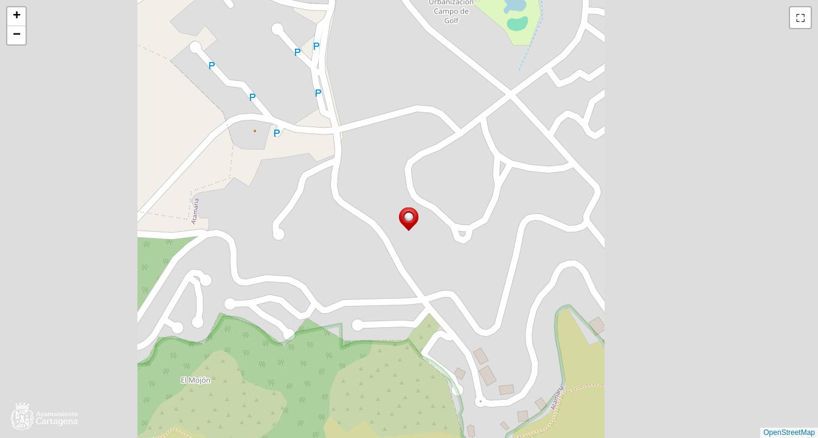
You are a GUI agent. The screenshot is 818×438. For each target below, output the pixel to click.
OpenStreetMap (789, 432)
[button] (408, 219)
